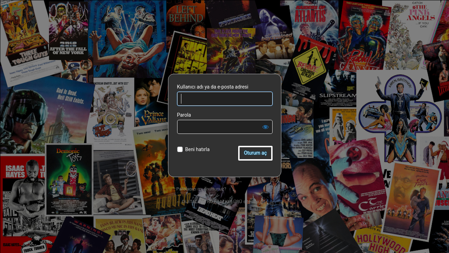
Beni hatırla (197, 149)
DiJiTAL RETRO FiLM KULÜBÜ (224, 43)
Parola (184, 115)
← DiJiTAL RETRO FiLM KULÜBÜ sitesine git (221, 201)
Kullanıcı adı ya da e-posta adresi (213, 87)
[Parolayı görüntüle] (266, 127)
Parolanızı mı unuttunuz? (201, 189)
